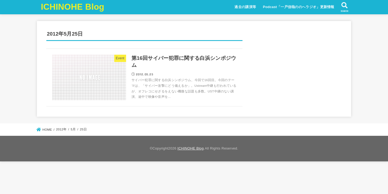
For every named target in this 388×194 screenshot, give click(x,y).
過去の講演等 (245, 7)
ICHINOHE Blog (72, 7)
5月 (73, 129)
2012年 (61, 129)
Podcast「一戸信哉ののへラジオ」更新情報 (298, 7)
